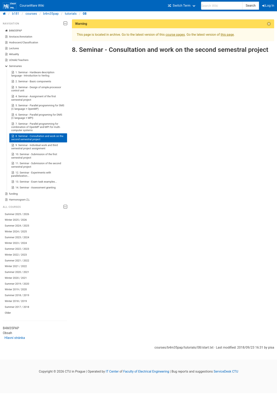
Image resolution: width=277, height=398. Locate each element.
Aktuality (12, 54)
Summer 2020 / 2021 (17, 272)
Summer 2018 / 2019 (17, 295)
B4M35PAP (13, 30)
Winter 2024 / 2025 (16, 231)
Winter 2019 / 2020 (16, 289)
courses (31, 14)
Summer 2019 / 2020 (17, 283)
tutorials (71, 14)
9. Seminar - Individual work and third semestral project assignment (34, 147)
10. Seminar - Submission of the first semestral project (34, 156)
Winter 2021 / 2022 (16, 266)
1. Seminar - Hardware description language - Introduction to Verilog (32, 74)
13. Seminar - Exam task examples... (34, 181)
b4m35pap (51, 14)
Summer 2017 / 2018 (17, 306)
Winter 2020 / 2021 (16, 277)
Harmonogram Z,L (17, 199)
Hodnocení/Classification (21, 42)
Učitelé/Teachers (16, 60)
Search (251, 5)
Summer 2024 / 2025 (17, 225)
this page (227, 35)
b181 (15, 14)
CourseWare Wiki (23, 5)
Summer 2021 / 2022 (17, 260)
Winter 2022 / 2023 (16, 254)
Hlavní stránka (14, 338)
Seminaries (13, 66)
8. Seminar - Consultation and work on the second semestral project (37, 138)
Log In (268, 5)
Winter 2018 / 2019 (16, 301)
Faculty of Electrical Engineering (146, 371)
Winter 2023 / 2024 (16, 242)
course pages (175, 35)
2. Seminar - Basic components (31, 81)
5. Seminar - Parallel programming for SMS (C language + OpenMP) (37, 107)
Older (8, 312)
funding (11, 193)
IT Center (112, 371)
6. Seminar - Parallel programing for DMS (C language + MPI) (36, 116)
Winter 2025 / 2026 (16, 219)
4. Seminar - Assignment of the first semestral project (33, 98)
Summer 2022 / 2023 (17, 248)
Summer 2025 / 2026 (17, 214)
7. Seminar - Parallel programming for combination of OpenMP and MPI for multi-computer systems (35, 127)
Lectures (12, 48)
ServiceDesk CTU (226, 371)
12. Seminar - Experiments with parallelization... (31, 174)
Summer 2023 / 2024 (17, 237)
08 (84, 14)
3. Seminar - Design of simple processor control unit (36, 89)
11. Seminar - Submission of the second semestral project (36, 165)
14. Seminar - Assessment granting (33, 187)
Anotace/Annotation (18, 36)
